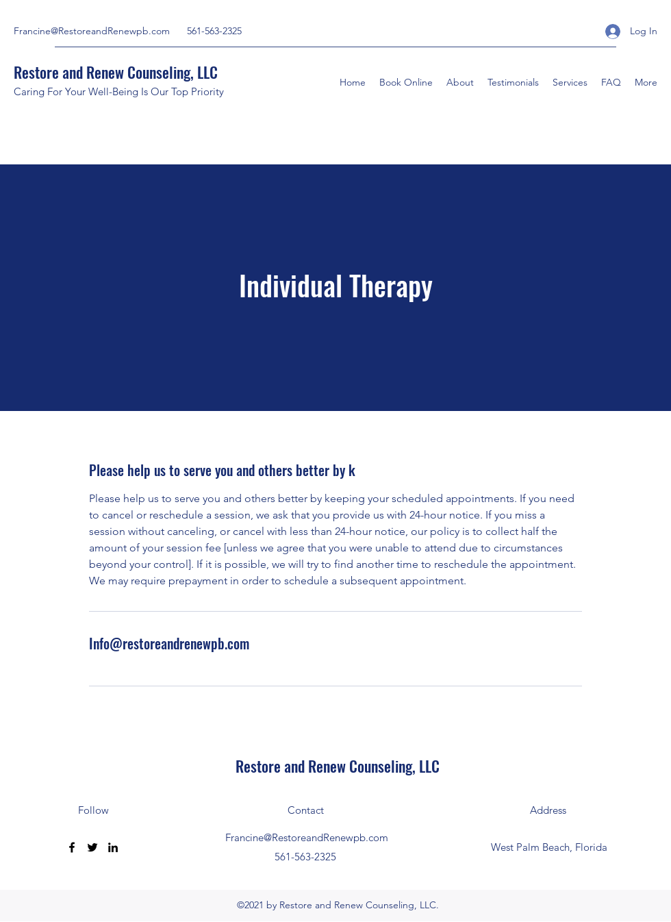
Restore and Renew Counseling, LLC (116, 72)
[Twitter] (92, 847)
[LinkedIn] (113, 847)
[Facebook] (72, 847)
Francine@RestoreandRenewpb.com (92, 31)
